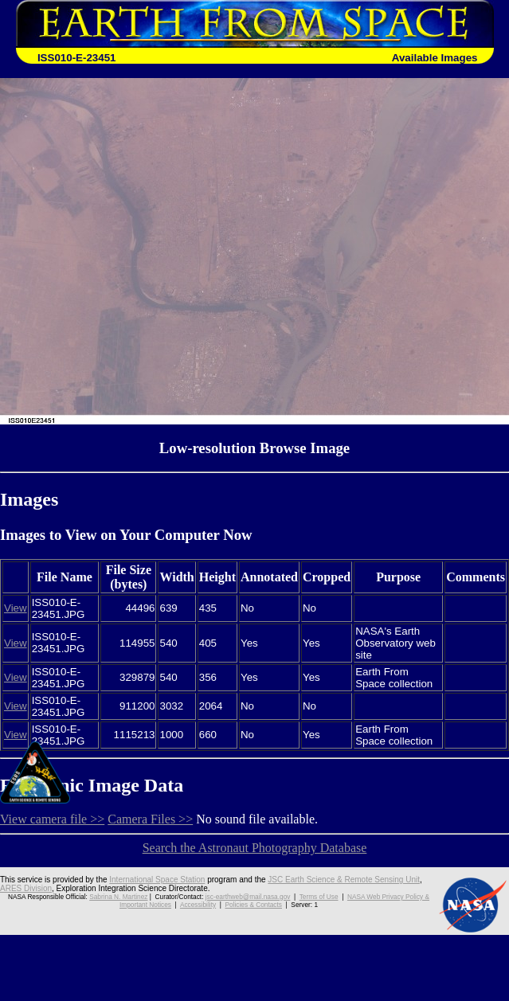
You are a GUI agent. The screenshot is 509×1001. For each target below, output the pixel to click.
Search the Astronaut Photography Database (255, 847)
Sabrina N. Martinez (118, 897)
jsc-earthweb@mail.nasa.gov (248, 897)
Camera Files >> (150, 819)
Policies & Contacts (253, 905)
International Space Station (157, 879)
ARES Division (26, 888)
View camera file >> (52, 819)
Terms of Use (319, 897)
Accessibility (198, 905)
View (15, 608)
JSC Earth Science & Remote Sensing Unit (344, 879)
